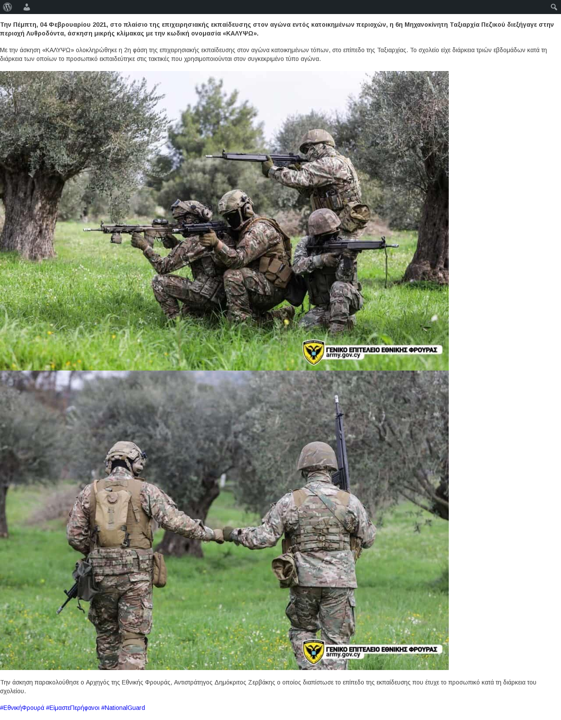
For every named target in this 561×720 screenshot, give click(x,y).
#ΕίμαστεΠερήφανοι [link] (72, 707)
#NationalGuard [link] (123, 707)
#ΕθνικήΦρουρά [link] (22, 707)
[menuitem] (7, 7)
